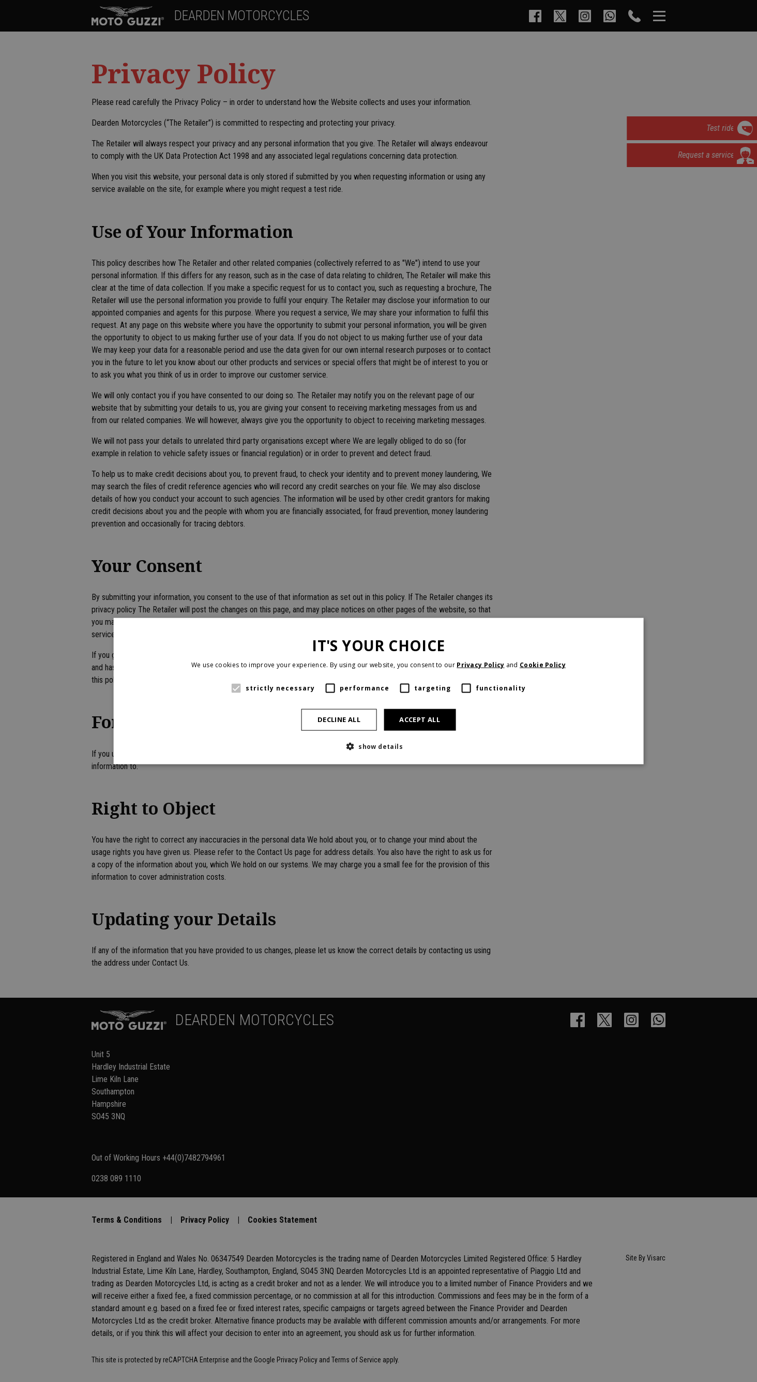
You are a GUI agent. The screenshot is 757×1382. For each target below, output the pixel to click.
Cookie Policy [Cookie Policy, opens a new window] (543, 664)
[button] (378, 746)
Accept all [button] (419, 719)
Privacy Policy (480, 664)
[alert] (378, 691)
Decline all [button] (338, 719)
